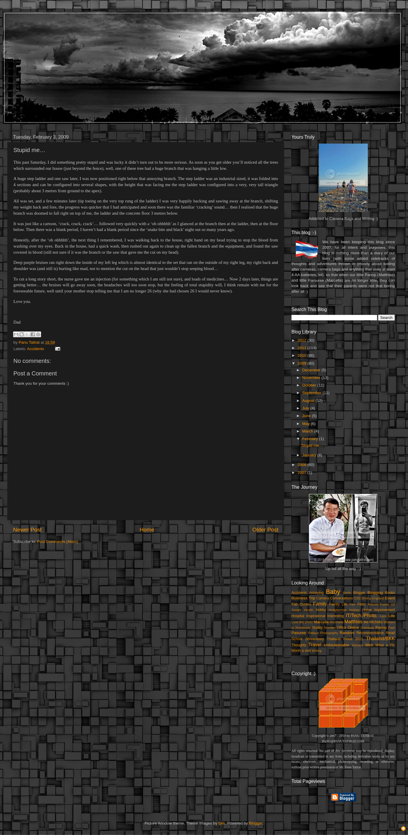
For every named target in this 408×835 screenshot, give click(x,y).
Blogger (359, 593)
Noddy (317, 628)
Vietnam (357, 645)
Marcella (321, 622)
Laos (383, 616)
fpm (221, 823)
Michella (376, 622)
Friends (373, 604)
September (312, 393)
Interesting (335, 616)
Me (366, 622)
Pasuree (298, 633)
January (309, 455)
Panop (381, 627)
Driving (366, 598)
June (307, 416)
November (311, 377)
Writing (316, 650)
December (311, 370)
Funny (384, 604)
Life (391, 616)
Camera (322, 598)
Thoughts (298, 645)
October (309, 385)
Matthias (353, 621)
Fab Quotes (301, 604)
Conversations (341, 598)
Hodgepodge (338, 610)
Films (361, 604)
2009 (302, 363)
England (378, 598)
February (310, 439)
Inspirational (315, 616)
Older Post (265, 530)
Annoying (316, 593)
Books (390, 593)
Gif (393, 604)
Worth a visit (301, 651)
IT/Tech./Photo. (362, 615)
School (296, 639)
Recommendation (370, 633)
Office (341, 628)
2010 (302, 355)
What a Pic (385, 645)
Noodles (330, 627)
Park (391, 627)
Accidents (35, 349)
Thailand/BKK (380, 638)
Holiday (354, 610)
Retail (390, 633)
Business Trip (303, 598)
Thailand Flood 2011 (345, 639)
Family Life (338, 604)
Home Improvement (378, 610)
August (309, 400)
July (306, 408)
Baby (333, 591)
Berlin (347, 592)
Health (308, 610)
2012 (302, 340)
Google (296, 610)
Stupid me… (312, 445)
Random (347, 633)
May (306, 423)
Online (353, 627)
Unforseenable (336, 645)
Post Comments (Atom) (57, 541)
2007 (302, 472)
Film (352, 604)
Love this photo (302, 622)
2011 (302, 348)
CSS (357, 598)
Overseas (367, 627)
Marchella (337, 622)
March (308, 431)
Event (390, 598)
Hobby (321, 610)
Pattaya (313, 633)
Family (320, 603)
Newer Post (27, 530)
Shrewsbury (314, 639)
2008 (302, 464)
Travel (314, 644)
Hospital (297, 616)
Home (147, 530)
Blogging (375, 592)
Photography (329, 633)
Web (369, 645)
